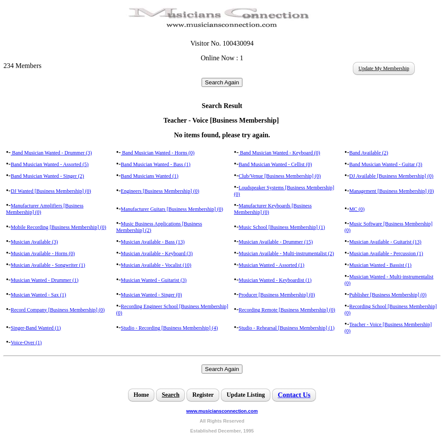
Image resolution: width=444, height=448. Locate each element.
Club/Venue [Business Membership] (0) (280, 176)
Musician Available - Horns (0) (43, 253)
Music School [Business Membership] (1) (282, 227)
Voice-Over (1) (26, 343)
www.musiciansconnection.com (221, 411)
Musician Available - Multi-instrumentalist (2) (286, 253)
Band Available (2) (368, 153)
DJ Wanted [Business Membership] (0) (51, 191)
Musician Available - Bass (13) (152, 242)
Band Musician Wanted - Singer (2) (47, 176)
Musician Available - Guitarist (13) (385, 242)
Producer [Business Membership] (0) (277, 295)
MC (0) (357, 209)
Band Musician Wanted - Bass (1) (155, 164)
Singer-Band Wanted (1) (36, 328)
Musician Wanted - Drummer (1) (44, 280)
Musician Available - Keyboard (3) (157, 253)
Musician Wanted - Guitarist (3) (154, 280)
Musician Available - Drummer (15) (275, 242)
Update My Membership (383, 68)
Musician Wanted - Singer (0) (151, 295)
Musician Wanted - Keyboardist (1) (275, 280)
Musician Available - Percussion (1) (386, 253)
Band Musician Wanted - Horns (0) (157, 153)
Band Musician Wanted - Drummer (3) (51, 153)
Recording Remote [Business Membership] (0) (287, 310)
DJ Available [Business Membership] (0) (391, 176)
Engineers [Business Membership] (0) (160, 191)
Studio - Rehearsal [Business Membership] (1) (286, 328)
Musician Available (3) (34, 242)
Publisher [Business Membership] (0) (388, 295)
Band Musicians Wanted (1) (149, 176)
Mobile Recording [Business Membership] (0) (58, 227)
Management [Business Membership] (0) (391, 191)
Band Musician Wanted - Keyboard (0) (279, 153)
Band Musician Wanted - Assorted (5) (50, 164)
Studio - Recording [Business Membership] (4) (169, 328)
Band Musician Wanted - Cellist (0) (275, 164)
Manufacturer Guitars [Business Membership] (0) (172, 209)
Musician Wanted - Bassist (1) (380, 265)
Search (170, 395)
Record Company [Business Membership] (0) (58, 310)
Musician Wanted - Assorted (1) (271, 265)
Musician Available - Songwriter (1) (48, 265)
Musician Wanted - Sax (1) (38, 295)
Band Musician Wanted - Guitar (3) (386, 164)
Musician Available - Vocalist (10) (156, 265)
